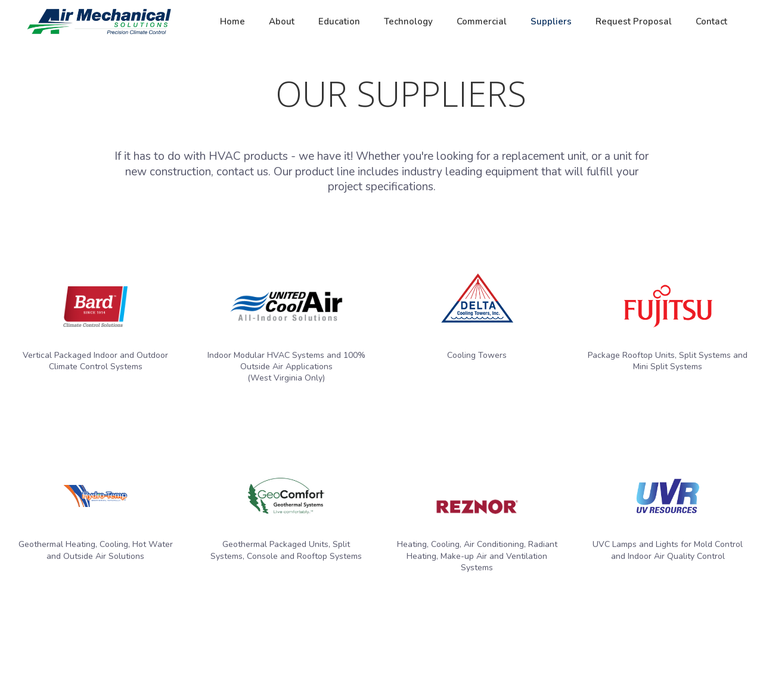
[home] (99, 21)
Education (339, 21)
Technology (408, 21)
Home (232, 21)
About (281, 21)
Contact (711, 21)
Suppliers (551, 21)
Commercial (482, 21)
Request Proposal (633, 21)
